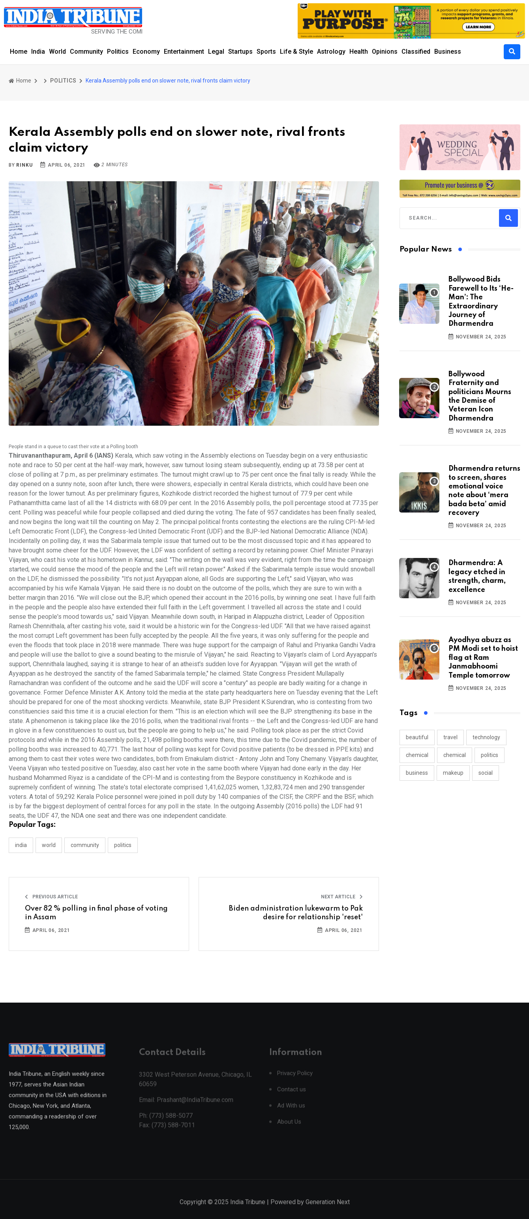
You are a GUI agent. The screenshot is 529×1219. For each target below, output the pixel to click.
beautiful (417, 737)
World (57, 51)
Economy (146, 51)
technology (486, 737)
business (417, 773)
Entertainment (184, 51)
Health (358, 51)
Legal (216, 51)
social (485, 773)
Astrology (331, 51)
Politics (118, 51)
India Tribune (247, 1211)
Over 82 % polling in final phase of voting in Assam (96, 913)
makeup (453, 773)
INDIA (21, 845)
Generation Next (328, 1211)
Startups (240, 51)
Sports (266, 51)
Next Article (342, 897)
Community (86, 51)
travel (450, 737)
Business (447, 51)
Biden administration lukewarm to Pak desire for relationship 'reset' (296, 913)
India (38, 51)
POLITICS (63, 80)
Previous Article (51, 897)
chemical (417, 755)
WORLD (49, 845)
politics (489, 755)
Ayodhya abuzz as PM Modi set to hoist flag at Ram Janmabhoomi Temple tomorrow (483, 658)
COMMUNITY (85, 845)
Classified (415, 51)
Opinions (385, 51)
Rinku (24, 165)
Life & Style (296, 51)
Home (18, 51)
